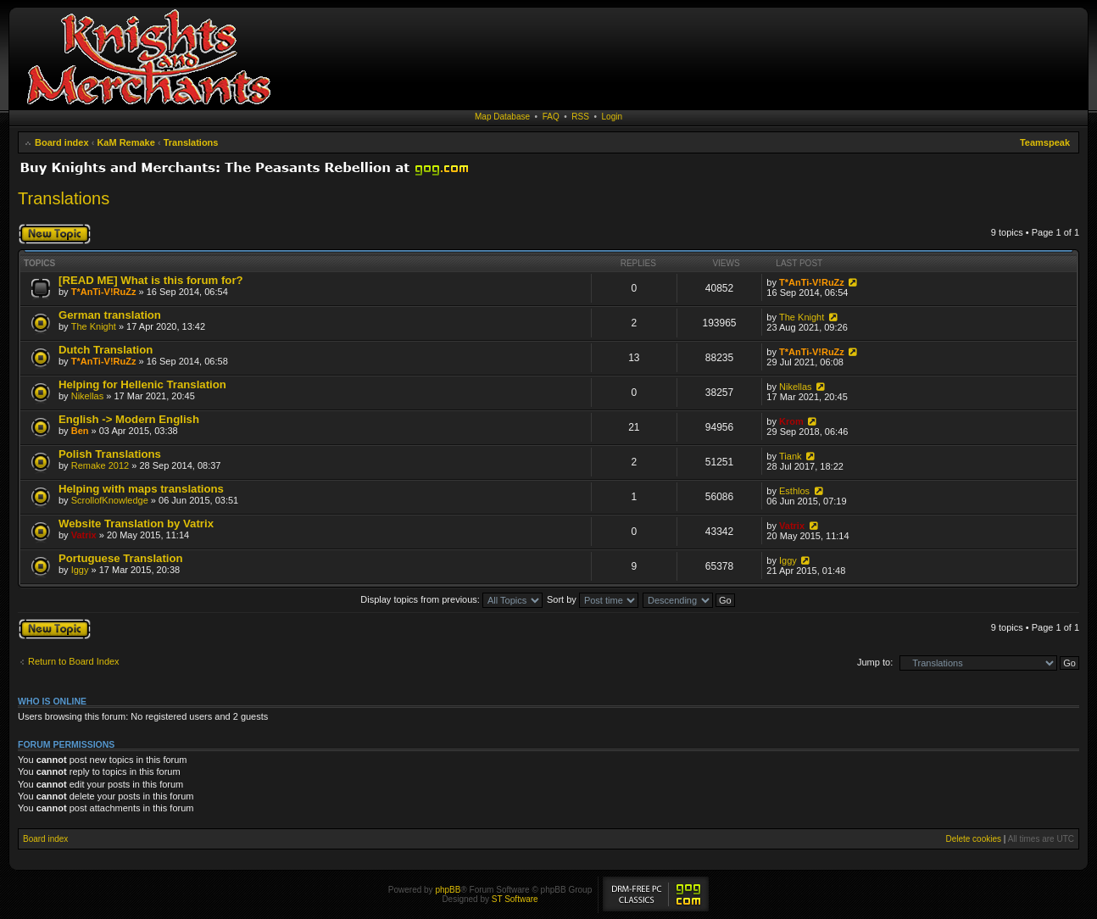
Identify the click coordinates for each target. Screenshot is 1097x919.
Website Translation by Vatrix (136, 523)
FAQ (551, 116)
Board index (62, 142)
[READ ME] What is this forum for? (150, 280)
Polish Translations (109, 454)
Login (612, 116)
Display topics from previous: (451, 599)
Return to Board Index (74, 661)
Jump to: (875, 662)
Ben (80, 431)
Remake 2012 (100, 465)
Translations (191, 142)
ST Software (515, 899)
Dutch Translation (105, 349)
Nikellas (87, 396)
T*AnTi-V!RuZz (103, 292)
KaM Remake (125, 142)
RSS (580, 116)
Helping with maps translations (141, 488)
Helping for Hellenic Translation (142, 384)
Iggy (80, 570)
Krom (791, 421)
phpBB (447, 889)
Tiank (790, 456)
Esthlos (794, 491)
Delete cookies (973, 839)
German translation (109, 315)
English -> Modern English (128, 419)
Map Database (502, 116)
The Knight (93, 326)
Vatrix (84, 535)
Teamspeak (1045, 142)
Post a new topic (55, 234)
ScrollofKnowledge (109, 500)
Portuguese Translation (120, 558)
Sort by (592, 599)
